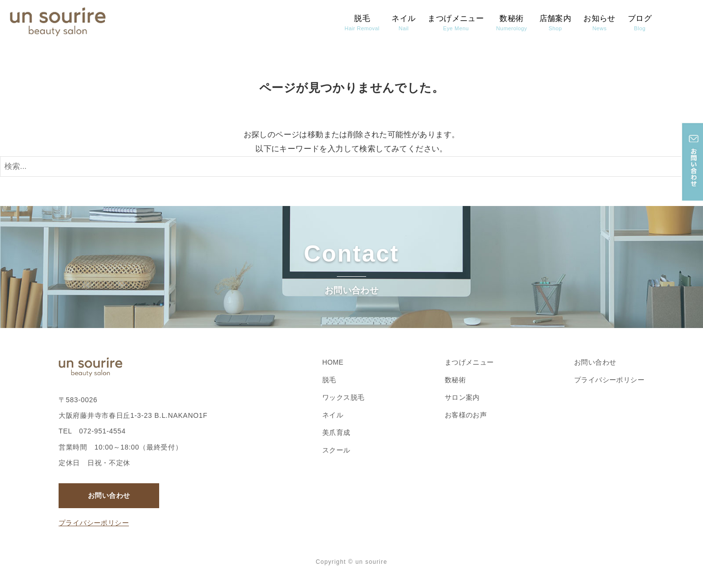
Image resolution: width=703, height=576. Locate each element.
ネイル (403, 22)
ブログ (640, 22)
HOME (333, 362)
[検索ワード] (351, 166)
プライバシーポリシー (94, 523)
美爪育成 (336, 432)
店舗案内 (555, 22)
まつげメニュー (456, 22)
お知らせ (599, 22)
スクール (336, 450)
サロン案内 (462, 397)
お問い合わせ (109, 495)
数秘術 (511, 22)
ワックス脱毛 (343, 397)
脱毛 (362, 22)
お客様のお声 (466, 415)
